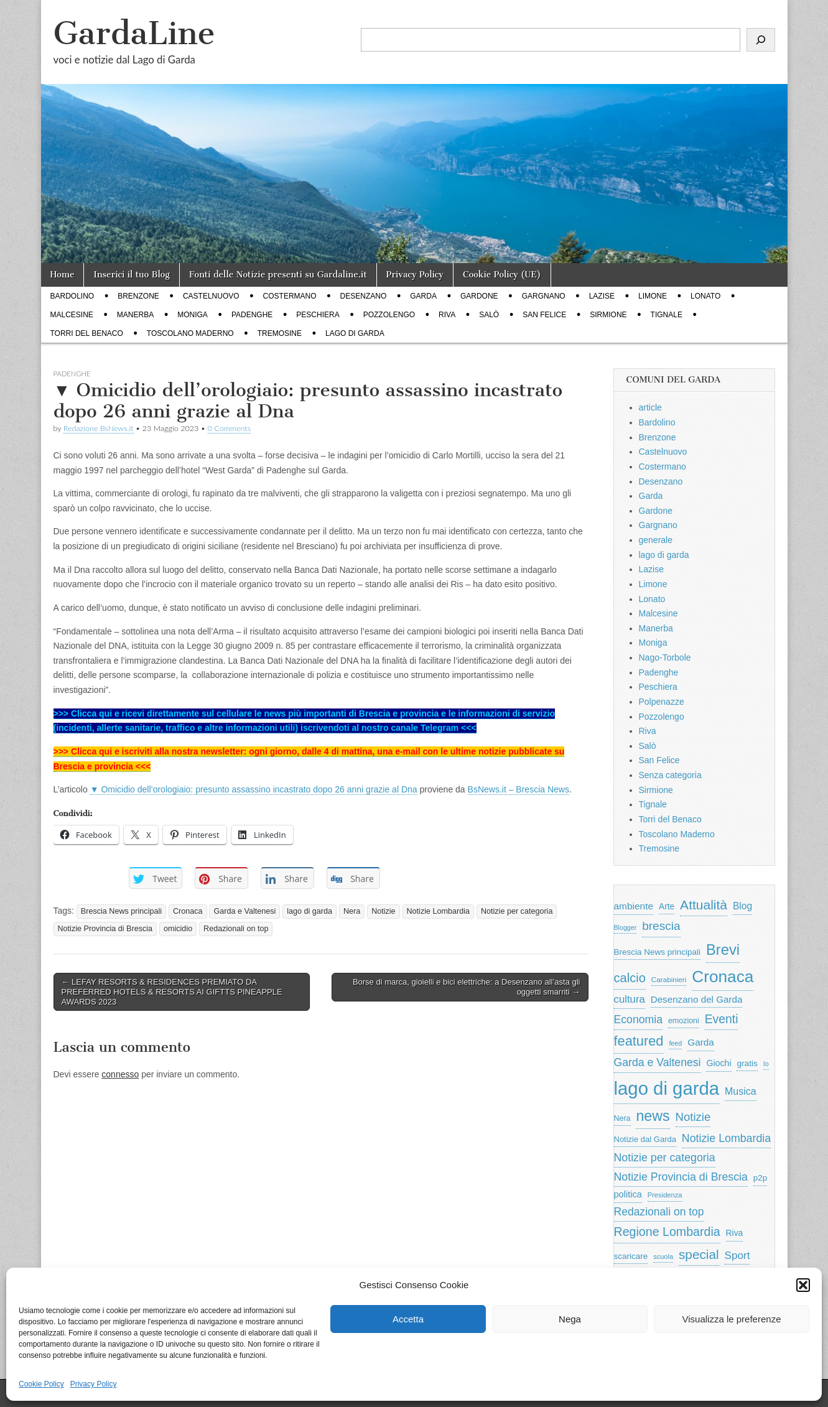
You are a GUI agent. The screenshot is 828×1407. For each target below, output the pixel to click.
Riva (447, 314)
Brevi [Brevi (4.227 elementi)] (723, 949)
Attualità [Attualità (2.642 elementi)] (703, 905)
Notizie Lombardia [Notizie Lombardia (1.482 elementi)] (726, 1138)
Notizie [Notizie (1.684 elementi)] (693, 1116)
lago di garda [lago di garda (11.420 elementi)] (667, 1088)
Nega (570, 1319)
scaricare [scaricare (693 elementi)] (631, 1256)
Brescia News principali (121, 911)
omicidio (178, 928)
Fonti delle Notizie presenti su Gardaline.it (278, 274)
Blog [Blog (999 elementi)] (742, 906)
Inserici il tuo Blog (131, 274)
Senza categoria (670, 775)
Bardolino (72, 296)
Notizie (383, 911)
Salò (489, 314)
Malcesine (71, 314)
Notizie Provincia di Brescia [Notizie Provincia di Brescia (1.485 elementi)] (681, 1177)
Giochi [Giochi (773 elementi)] (718, 1063)
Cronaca (188, 911)
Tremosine (280, 333)
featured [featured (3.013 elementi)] (639, 1041)
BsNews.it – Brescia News (518, 789)
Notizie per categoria (517, 911)
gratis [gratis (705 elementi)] (747, 1063)
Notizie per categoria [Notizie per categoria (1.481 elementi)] (664, 1157)
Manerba (135, 314)
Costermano (290, 296)
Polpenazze (661, 702)
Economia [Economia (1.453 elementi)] (638, 1019)
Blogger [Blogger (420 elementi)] (625, 927)
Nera (351, 911)
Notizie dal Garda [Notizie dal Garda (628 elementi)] (645, 1139)
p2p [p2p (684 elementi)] (760, 1177)
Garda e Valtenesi (244, 911)
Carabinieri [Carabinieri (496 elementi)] (669, 979)
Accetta (408, 1319)
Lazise (602, 296)
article (650, 407)
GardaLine (134, 33)
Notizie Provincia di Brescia (105, 928)
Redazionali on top (235, 928)
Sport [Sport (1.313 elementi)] (737, 1255)
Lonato (705, 296)
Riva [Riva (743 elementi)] (734, 1233)
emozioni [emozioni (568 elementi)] (683, 1020)
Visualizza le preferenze (731, 1319)
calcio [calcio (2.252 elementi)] (630, 978)
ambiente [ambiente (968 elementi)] (634, 906)
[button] (803, 1285)
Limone (652, 296)
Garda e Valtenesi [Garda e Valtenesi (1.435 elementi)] (657, 1062)
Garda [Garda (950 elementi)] (700, 1042)
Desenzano (363, 296)
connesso (120, 1074)
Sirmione (608, 314)
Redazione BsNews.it (98, 428)
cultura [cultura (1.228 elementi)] (629, 999)
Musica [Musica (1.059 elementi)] (740, 1091)
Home (62, 274)
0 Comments (229, 428)
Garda (423, 296)
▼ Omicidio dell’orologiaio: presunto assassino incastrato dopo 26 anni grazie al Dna (253, 789)
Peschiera (317, 314)
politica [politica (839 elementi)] (628, 1194)
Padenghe (251, 314)
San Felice (544, 314)
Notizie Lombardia (438, 911)
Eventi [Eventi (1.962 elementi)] (721, 1019)
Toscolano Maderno (190, 333)
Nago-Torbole (665, 657)
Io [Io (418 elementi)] (766, 1063)
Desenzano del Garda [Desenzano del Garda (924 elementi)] (697, 999)
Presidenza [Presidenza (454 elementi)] (665, 1195)
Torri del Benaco (86, 333)
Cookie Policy (41, 1384)
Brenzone (138, 296)
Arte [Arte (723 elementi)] (666, 906)
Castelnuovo (211, 296)
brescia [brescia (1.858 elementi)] (661, 925)
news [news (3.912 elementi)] (652, 1116)
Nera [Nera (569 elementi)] (622, 1118)
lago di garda (354, 333)
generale (656, 540)
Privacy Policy (93, 1384)
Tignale (666, 314)
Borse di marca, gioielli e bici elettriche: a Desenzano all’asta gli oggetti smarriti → (466, 986)
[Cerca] (761, 40)
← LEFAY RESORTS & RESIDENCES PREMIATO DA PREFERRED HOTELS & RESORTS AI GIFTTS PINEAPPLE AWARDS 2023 (172, 991)
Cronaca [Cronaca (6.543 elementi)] (722, 976)
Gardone (479, 296)
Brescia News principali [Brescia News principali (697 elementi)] (657, 952)
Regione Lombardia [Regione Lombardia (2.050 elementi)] (667, 1231)
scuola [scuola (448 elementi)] (663, 1256)
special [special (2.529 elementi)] (699, 1254)
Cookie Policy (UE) (502, 274)
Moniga (192, 314)
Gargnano (543, 296)
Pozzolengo (389, 314)
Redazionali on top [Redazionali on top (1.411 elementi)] (659, 1211)
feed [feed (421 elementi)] (675, 1043)
